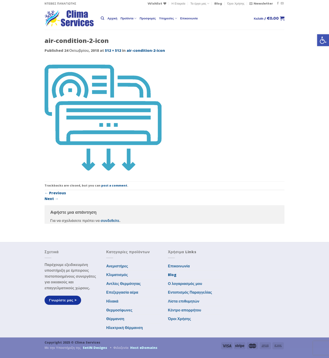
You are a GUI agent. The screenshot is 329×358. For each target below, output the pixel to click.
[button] (323, 40)
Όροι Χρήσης (235, 3)
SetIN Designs (95, 347)
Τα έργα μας (199, 3)
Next (51, 198)
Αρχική (112, 18)
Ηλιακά (112, 301)
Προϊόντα (128, 18)
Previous (55, 192)
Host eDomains (143, 347)
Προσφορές (148, 18)
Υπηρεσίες (168, 18)
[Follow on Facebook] (277, 3)
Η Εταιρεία (178, 3)
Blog (218, 3)
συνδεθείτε (110, 220)
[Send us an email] (282, 3)
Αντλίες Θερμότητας (123, 283)
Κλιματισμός (117, 274)
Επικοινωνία (189, 18)
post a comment (114, 185)
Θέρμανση (115, 318)
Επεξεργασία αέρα (122, 292)
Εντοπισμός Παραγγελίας (190, 292)
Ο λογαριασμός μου (185, 283)
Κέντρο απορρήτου (184, 310)
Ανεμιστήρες (117, 265)
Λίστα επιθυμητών (183, 301)
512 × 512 (113, 50)
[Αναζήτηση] (102, 18)
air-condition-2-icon (146, 50)
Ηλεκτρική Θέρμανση (124, 327)
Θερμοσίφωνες (119, 310)
